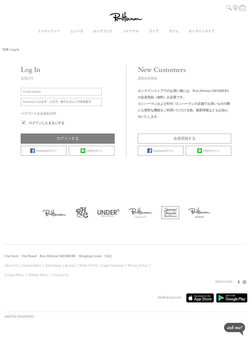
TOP (5, 49)
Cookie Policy (14, 275)
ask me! (234, 329)
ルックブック (103, 31)
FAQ (108, 256)
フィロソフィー (48, 31)
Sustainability (31, 265)
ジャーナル (131, 31)
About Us (11, 265)
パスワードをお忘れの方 (38, 113)
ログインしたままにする (46, 123)
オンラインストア (202, 31)
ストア (154, 31)
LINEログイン (92, 150)
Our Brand (29, 256)
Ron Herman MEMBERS (58, 256)
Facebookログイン (43, 150)
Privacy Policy (138, 265)
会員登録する (184, 139)
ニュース (76, 31)
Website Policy (38, 275)
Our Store (11, 256)
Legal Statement (113, 265)
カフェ (174, 31)
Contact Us (60, 275)
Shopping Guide (90, 256)
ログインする (68, 139)
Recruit (70, 265)
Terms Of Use (88, 265)
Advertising (53, 265)
